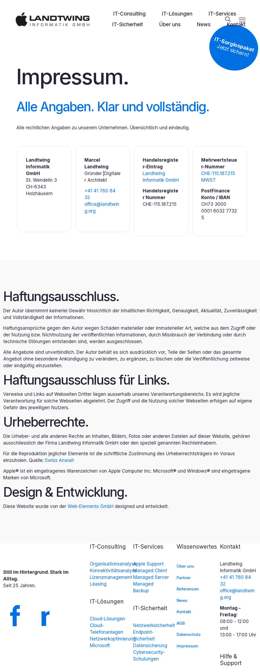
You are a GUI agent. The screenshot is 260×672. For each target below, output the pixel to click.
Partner (184, 577)
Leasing (98, 584)
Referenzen (188, 588)
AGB (181, 623)
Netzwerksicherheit (154, 625)
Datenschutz (189, 634)
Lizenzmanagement (111, 577)
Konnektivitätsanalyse (113, 570)
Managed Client (150, 570)
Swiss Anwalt (59, 460)
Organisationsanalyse (113, 564)
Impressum (187, 645)
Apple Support (148, 564)
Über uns (185, 566)
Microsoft (100, 645)
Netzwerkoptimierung (113, 638)
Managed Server (151, 577)
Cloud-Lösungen (107, 618)
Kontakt (184, 611)
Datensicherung (150, 645)
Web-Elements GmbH (91, 506)
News (182, 600)
